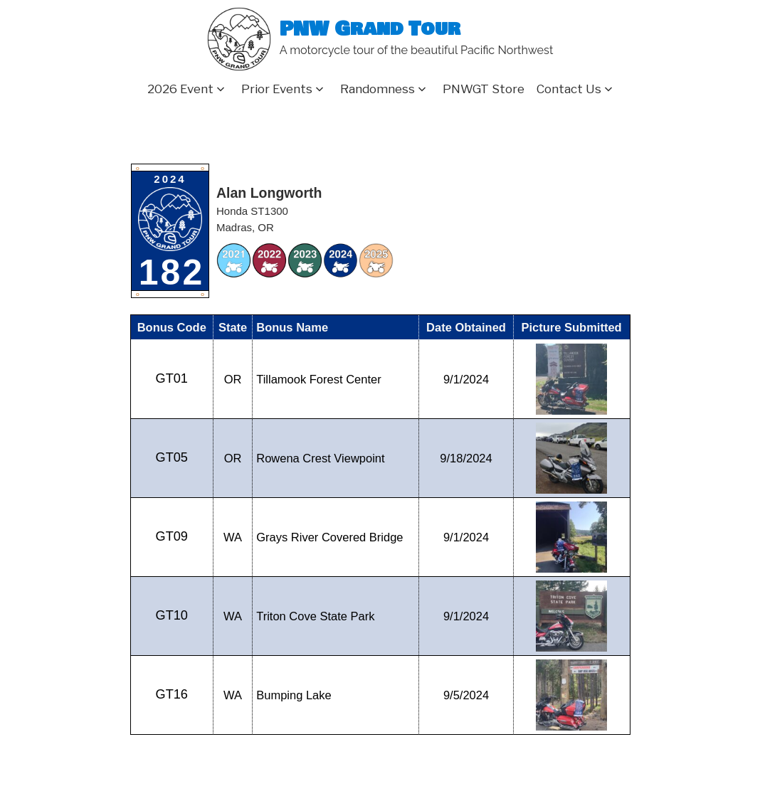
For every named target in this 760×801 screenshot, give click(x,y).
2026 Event (180, 89)
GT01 (172, 378)
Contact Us (569, 89)
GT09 (172, 536)
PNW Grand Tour (370, 29)
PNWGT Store (483, 89)
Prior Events (276, 89)
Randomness (377, 89)
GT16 (172, 694)
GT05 (172, 457)
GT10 (172, 615)
